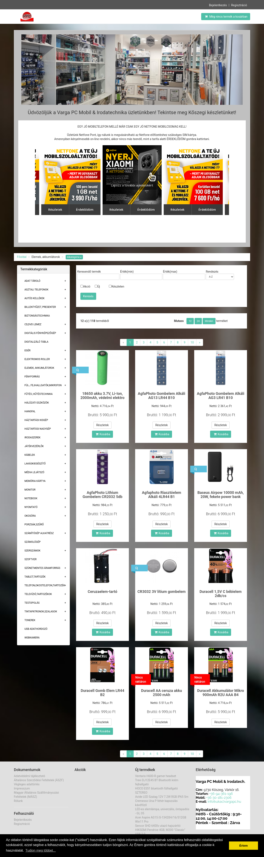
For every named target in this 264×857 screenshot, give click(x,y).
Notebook (30, 498)
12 (190, 321)
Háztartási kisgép (36, 420)
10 (192, 342)
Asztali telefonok (36, 289)
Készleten (116, 286)
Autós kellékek (34, 298)
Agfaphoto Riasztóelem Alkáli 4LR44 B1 (161, 494)
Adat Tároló (32, 280)
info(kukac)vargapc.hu (224, 802)
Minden (209, 321)
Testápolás (32, 602)
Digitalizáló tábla (36, 341)
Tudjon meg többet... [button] (40, 850)
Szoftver (30, 559)
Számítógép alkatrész (39, 533)
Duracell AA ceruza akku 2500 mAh (161, 692)
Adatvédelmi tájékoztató (29, 776)
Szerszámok (32, 550)
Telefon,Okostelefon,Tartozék (44, 585)
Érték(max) (170, 271)
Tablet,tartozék (35, 576)
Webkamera (32, 637)
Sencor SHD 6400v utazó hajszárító (157, 825)
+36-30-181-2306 (218, 798)
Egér (27, 350)
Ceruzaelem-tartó (102, 591)
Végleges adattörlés (27, 784)
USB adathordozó (35, 628)
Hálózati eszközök (36, 402)
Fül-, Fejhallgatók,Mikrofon (43, 385)
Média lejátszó (34, 472)
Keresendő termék (89, 271)
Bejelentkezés (218, 5)
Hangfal (29, 411)
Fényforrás (32, 376)
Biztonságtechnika (37, 315)
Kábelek (29, 454)
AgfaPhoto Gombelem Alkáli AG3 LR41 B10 (220, 395)
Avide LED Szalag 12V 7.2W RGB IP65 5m (161, 796)
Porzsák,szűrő (34, 524)
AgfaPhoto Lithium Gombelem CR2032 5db (102, 494)
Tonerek (29, 620)
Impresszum (22, 788)
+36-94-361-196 (221, 794)
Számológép (32, 541)
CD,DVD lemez (32, 324)
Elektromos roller (37, 359)
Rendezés (212, 271)
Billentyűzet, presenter (40, 307)
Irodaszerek (32, 437)
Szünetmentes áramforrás (42, 568)
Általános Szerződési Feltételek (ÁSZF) (39, 780)
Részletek (102, 425)
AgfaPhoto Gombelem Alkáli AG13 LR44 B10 (161, 395)
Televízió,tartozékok (38, 594)
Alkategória (74, 257)
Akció (85, 286)
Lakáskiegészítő (35, 463)
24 (198, 321)
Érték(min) (127, 271)
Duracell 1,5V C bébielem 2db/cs (221, 593)
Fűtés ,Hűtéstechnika (38, 394)
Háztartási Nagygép (37, 428)
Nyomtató (31, 507)
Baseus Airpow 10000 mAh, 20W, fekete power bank (220, 494)
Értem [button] (243, 845)
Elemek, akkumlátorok (39, 367)
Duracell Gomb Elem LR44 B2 (102, 692)
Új (97, 286)
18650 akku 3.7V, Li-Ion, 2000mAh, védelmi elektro (102, 395)
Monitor (29, 489)
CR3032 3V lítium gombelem (161, 591)
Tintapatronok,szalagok (40, 611)
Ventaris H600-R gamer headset (155, 776)
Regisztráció (239, 5)
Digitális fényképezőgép (40, 333)
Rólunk (18, 801)
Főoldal (22, 257)
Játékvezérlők (34, 446)
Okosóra (30, 515)
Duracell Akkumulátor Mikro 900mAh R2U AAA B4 (220, 692)
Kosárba (103, 434)
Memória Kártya (35, 481)
